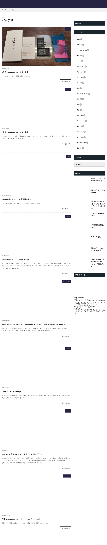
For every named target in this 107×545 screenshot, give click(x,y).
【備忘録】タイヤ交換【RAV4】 (97, 196)
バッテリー (12, 10)
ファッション (82, 124)
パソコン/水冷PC (84, 51)
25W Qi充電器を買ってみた (98, 231)
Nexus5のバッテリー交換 (17, 395)
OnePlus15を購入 (97, 242)
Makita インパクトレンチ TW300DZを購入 (98, 185)
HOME (4, 10)
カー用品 (81, 56)
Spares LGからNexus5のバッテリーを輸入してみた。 (33, 457)
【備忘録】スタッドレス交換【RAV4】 (97, 254)
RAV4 (80, 39)
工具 (68, 156)
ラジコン (81, 152)
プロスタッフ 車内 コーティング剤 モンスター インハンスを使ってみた (98, 210)
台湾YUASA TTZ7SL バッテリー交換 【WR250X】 (31, 522)
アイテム (81, 85)
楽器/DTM (81, 119)
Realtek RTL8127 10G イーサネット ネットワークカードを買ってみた (98, 268)
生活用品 (81, 102)
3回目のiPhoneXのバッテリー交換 (22, 71)
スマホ (67, 29)
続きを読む (65, 81)
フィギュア (82, 141)
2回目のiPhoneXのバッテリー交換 (22, 131)
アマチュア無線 (83, 147)
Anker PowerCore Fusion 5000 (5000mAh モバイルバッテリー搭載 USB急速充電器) (36, 326)
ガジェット (66, 281)
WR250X (67, 480)
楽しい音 (81, 130)
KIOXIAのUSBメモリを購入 (98, 220)
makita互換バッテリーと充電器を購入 (24, 199)
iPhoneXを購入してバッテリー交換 (23, 259)
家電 (79, 90)
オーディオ (82, 79)
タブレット (82, 136)
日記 (79, 107)
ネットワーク (82, 68)
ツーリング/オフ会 (84, 96)
